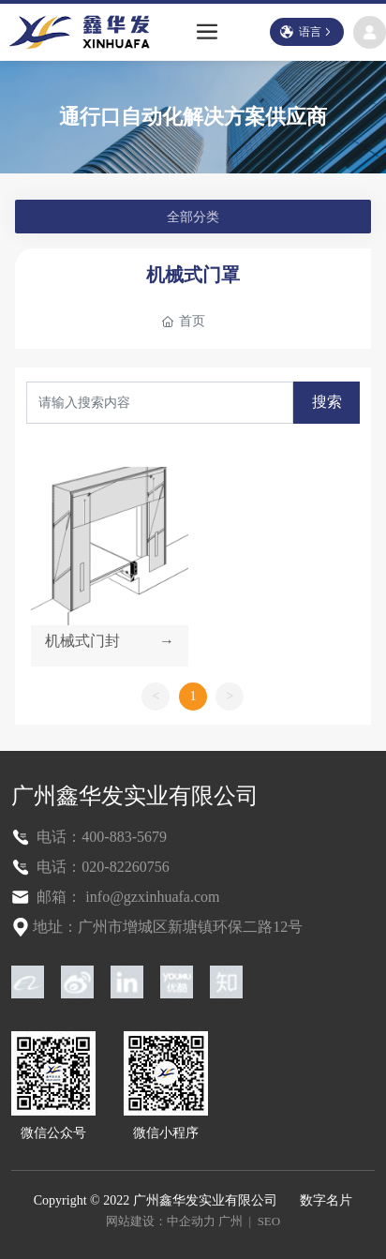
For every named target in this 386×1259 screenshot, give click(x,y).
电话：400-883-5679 (100, 837)
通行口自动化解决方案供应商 (193, 116)
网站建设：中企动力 (160, 1221)
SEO (269, 1221)
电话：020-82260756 (101, 867)
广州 (230, 1221)
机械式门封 (82, 641)
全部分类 (193, 216)
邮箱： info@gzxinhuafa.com (126, 897)
